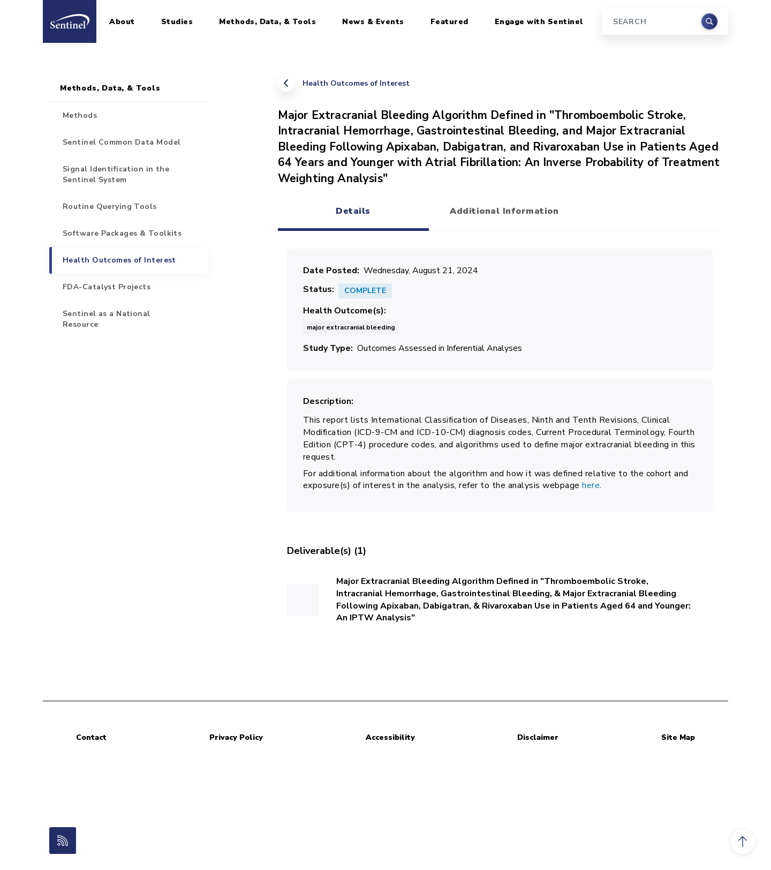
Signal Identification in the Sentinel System (116, 174)
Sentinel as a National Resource (106, 319)
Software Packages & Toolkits (122, 233)
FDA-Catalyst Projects (106, 287)
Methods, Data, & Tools (267, 22)
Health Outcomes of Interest (356, 83)
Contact (91, 737)
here (591, 485)
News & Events (373, 22)
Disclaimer (537, 737)
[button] (742, 841)
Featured (449, 22)
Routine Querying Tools (110, 206)
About (122, 22)
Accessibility (390, 737)
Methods (80, 115)
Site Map (678, 737)
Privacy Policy (236, 737)
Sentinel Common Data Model (121, 142)
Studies (177, 22)
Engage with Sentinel (539, 22)
